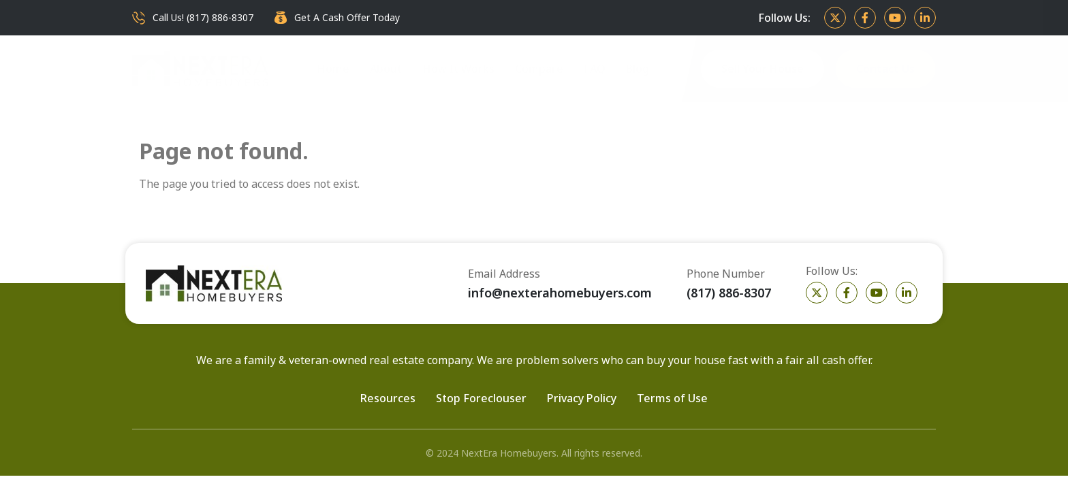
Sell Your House (762, 68)
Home (333, 68)
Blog (637, 68)
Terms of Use (672, 398)
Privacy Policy (581, 398)
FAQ (595, 68)
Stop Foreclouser (481, 398)
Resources (387, 398)
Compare (539, 68)
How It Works (458, 68)
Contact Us (885, 68)
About (386, 68)
